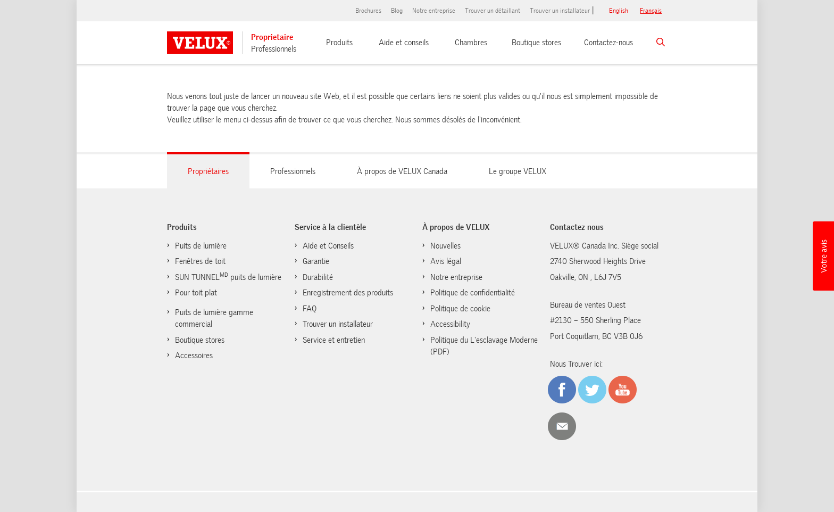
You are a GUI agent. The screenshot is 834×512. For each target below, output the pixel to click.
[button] (823, 256)
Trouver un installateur (560, 10)
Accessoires (194, 355)
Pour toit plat (196, 293)
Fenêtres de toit (200, 261)
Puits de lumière (201, 246)
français (651, 10)
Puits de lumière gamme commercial (214, 318)
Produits (339, 42)
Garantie (316, 261)
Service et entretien (334, 340)
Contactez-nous (608, 42)
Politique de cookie (460, 308)
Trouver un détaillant (492, 10)
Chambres (471, 42)
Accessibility (450, 324)
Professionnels (273, 49)
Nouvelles (445, 246)
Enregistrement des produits (348, 293)
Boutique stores (536, 42)
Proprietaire (272, 37)
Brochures (368, 10)
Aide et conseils (404, 42)
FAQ (309, 308)
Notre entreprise (433, 10)
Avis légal (445, 261)
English (618, 10)
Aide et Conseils (328, 246)
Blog (397, 10)
